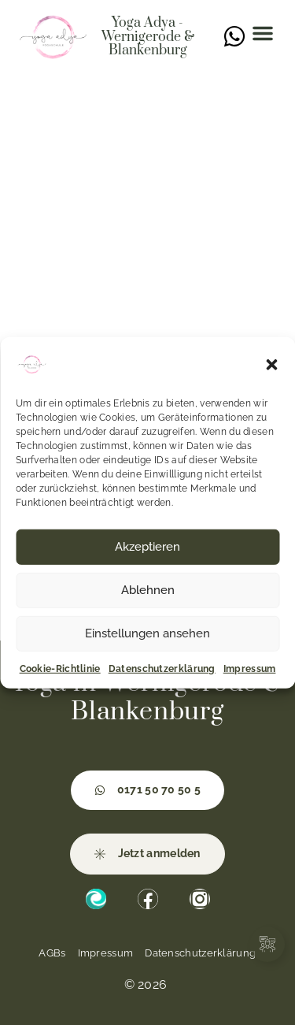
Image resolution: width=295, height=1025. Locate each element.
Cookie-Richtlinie (60, 668)
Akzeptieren (147, 547)
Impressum (249, 668)
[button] (271, 364)
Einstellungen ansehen (147, 633)
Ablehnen (148, 590)
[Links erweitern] (267, 944)
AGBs (52, 953)
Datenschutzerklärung (162, 668)
